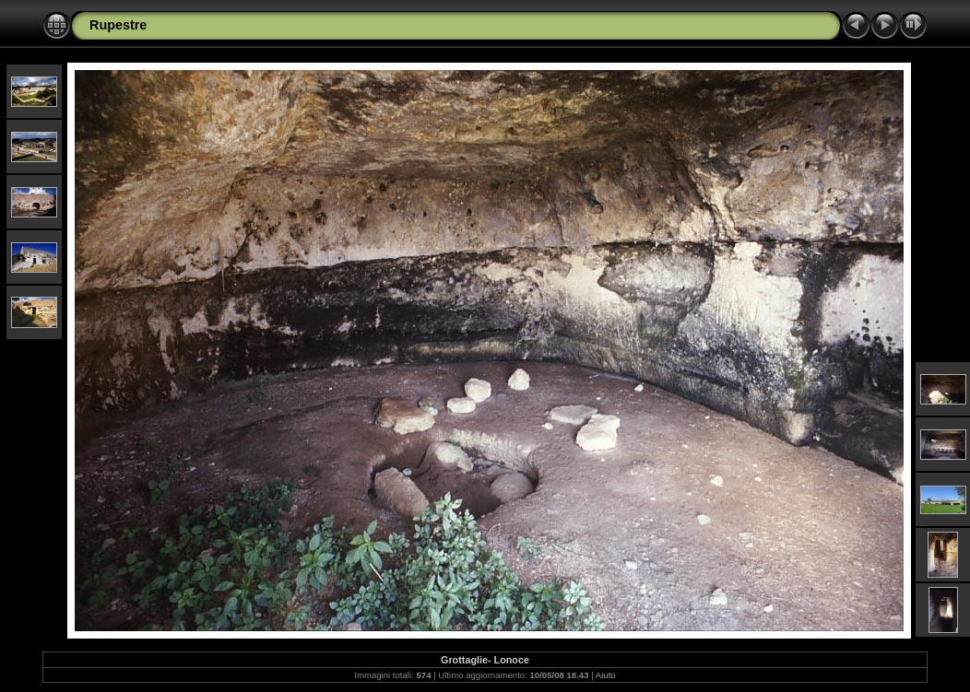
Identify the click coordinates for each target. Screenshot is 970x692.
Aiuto (606, 675)
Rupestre (118, 25)
